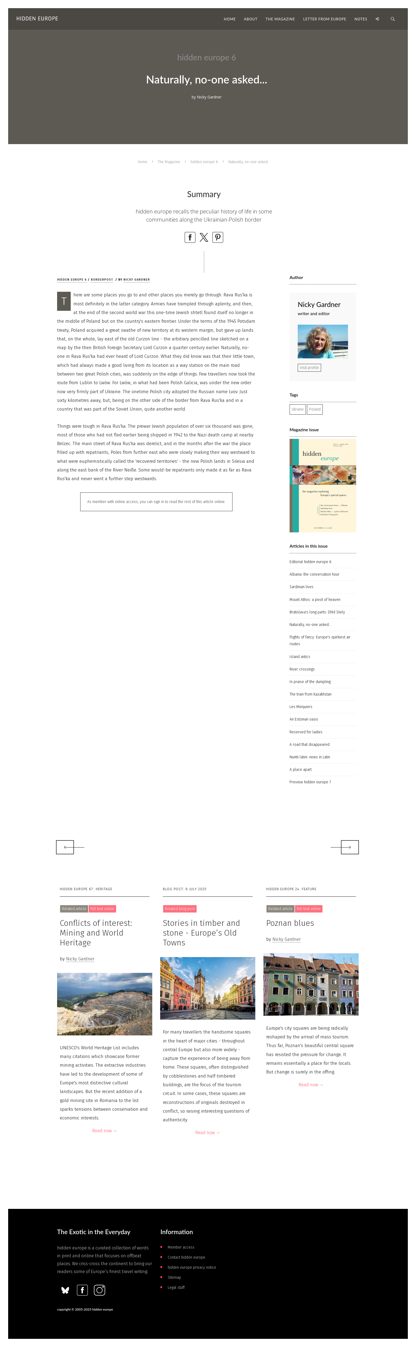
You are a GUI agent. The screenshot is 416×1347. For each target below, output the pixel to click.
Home (142, 162)
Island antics (300, 656)
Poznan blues (290, 923)
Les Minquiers (301, 706)
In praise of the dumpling (310, 681)
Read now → (104, 1130)
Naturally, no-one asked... (310, 624)
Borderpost (102, 279)
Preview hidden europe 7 (310, 782)
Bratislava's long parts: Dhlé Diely (317, 612)
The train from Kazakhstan (310, 694)
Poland (315, 409)
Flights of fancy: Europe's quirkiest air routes (320, 640)
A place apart (301, 769)
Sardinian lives (301, 587)
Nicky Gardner (136, 279)
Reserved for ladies (306, 732)
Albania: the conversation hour (314, 574)
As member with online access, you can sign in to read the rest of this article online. (156, 501)
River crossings (302, 669)
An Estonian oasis (304, 719)
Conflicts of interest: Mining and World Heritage (96, 933)
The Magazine (169, 162)
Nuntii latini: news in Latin (310, 757)
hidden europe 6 (204, 162)
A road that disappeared (310, 744)
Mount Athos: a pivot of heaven (315, 599)
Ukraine (298, 409)
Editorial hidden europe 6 (310, 562)
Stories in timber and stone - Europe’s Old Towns (201, 933)
